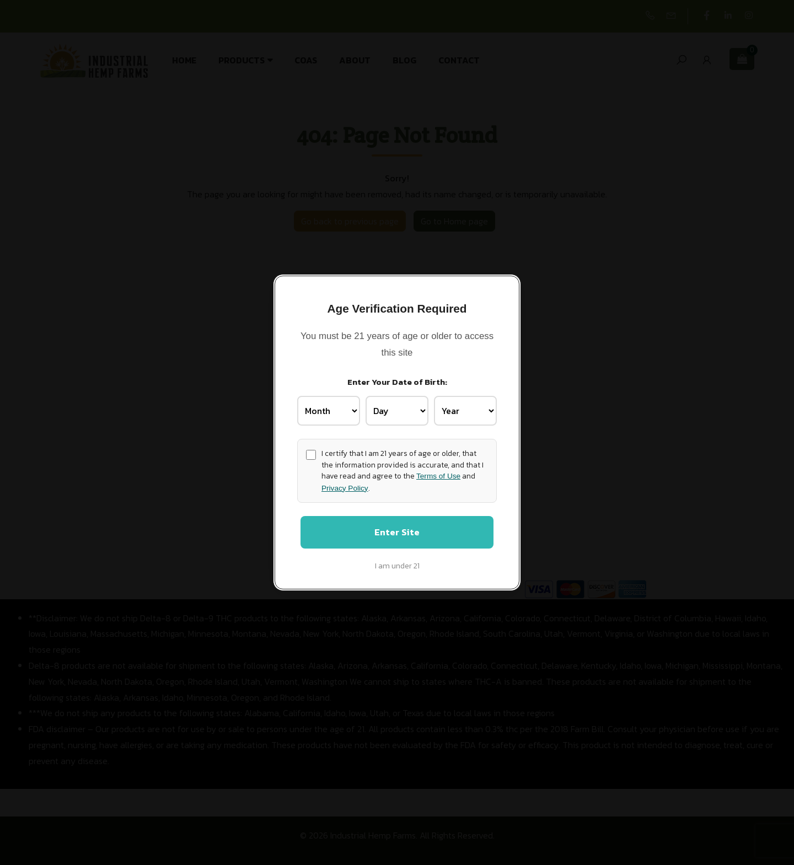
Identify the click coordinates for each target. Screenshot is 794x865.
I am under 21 (397, 567)
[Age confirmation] (311, 454)
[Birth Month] (328, 410)
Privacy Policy (344, 487)
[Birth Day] (397, 410)
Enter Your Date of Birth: (397, 380)
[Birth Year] (465, 410)
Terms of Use (438, 475)
